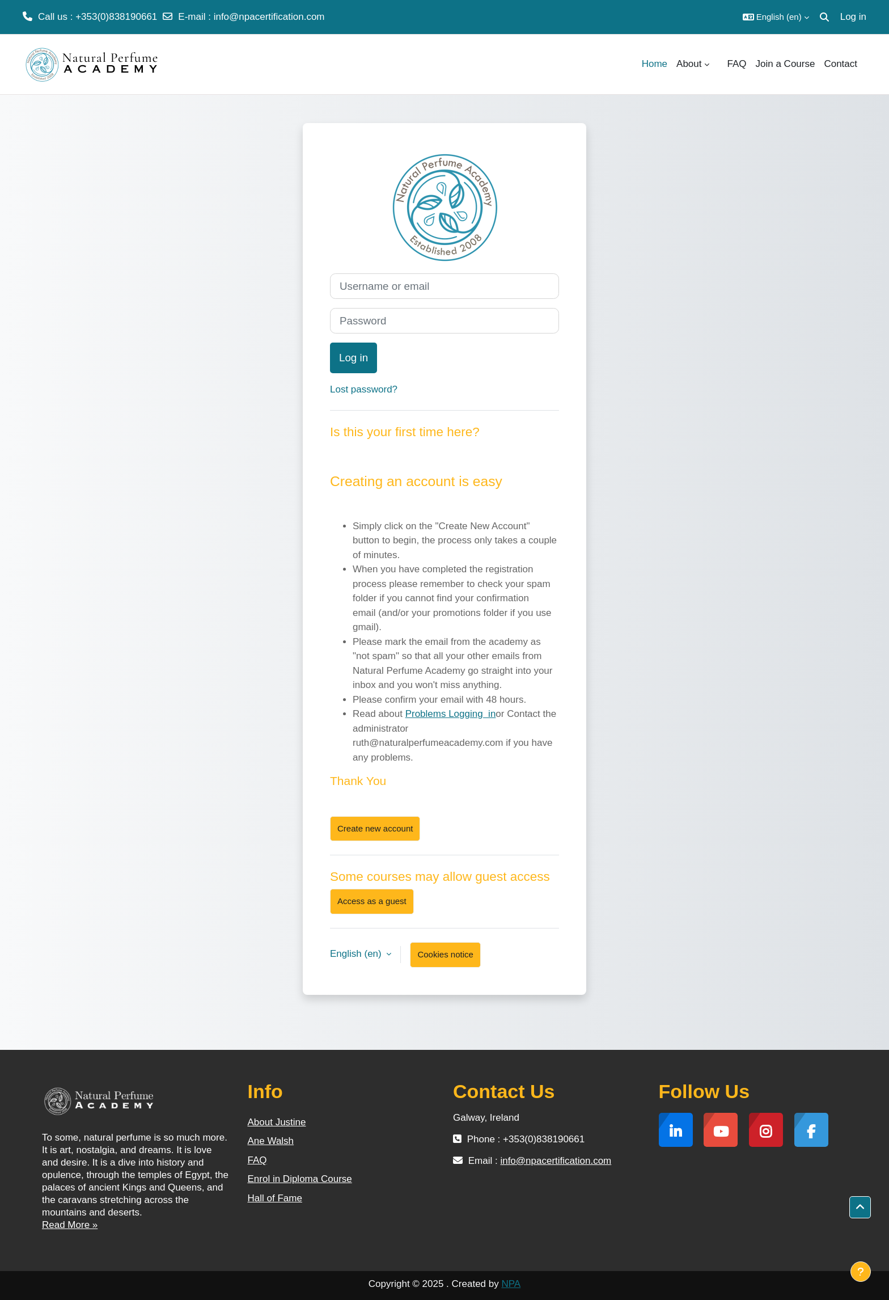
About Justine (277, 1122)
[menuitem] (718, 64)
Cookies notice (445, 954)
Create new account (375, 828)
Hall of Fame (275, 1198)
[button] (776, 17)
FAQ (257, 1160)
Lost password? (363, 389)
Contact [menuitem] (840, 63)
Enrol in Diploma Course (300, 1179)
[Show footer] (860, 1271)
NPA (510, 1283)
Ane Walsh (271, 1141)
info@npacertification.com (269, 16)
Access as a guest (372, 901)
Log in (853, 16)
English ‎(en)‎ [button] (357, 953)
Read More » (70, 1224)
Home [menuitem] (654, 63)
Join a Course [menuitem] (785, 63)
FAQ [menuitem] (737, 63)
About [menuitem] (688, 63)
